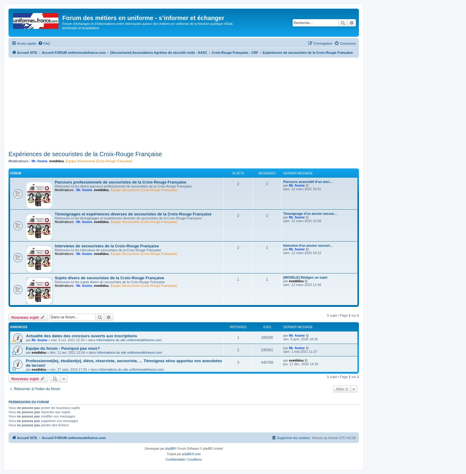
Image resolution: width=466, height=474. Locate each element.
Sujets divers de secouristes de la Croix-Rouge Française (109, 278)
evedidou (56, 161)
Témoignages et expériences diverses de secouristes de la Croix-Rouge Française (133, 214)
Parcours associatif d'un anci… (308, 182)
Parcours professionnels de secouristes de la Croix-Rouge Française (120, 182)
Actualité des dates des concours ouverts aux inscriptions (81, 336)
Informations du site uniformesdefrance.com (129, 340)
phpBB (169, 448)
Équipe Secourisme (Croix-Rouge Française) (99, 161)
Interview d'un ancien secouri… (308, 245)
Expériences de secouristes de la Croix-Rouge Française (85, 154)
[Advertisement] (184, 103)
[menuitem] (44, 43)
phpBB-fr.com (191, 454)
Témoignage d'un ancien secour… (310, 213)
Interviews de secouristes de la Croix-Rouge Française (107, 246)
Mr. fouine (39, 161)
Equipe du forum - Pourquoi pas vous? (63, 348)
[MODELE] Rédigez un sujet (305, 277)
